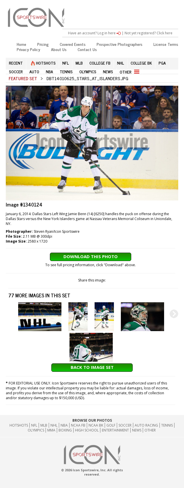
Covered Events (73, 44)
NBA (49, 71)
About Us (59, 49)
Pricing (43, 44)
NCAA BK (96, 425)
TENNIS (66, 71)
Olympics (36, 430)
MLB (79, 62)
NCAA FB (78, 425)
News (136, 430)
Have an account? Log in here (94, 33)
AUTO (34, 71)
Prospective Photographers (119, 44)
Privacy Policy (28, 49)
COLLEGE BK (141, 62)
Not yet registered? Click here (148, 33)
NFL (65, 62)
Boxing (65, 430)
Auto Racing (146, 425)
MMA (51, 430)
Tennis (167, 425)
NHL (120, 62)
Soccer (125, 425)
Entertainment (115, 430)
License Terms (165, 44)
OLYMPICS (87, 71)
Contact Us (87, 49)
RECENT (16, 62)
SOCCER (16, 71)
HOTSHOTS (43, 62)
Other (150, 430)
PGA (162, 62)
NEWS (108, 71)
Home (21, 44)
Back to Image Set (92, 367)
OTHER (129, 71)
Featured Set (23, 78)
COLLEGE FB (99, 62)
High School (87, 430)
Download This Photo (90, 256)
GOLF (110, 425)
